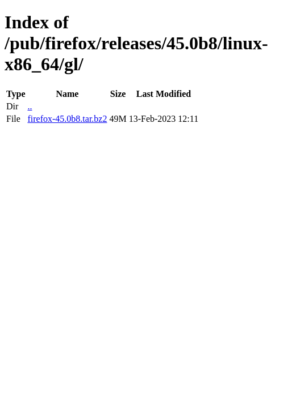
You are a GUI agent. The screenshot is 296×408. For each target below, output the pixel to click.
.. (29, 106)
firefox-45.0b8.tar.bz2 (67, 119)
